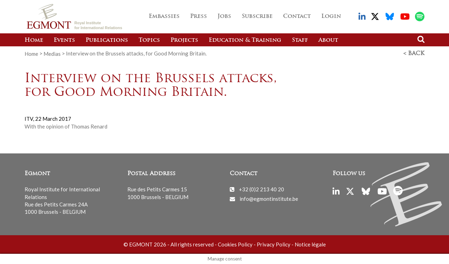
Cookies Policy (235, 244)
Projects (184, 40)
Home (34, 40)
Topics (149, 40)
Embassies (164, 16)
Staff (300, 40)
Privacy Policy (273, 244)
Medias (52, 53)
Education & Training (245, 40)
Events (64, 40)
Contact (297, 16)
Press (198, 16)
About (328, 40)
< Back (413, 54)
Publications (107, 40)
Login (331, 16)
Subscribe (257, 16)
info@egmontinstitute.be (269, 199)
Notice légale (310, 244)
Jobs (224, 16)
